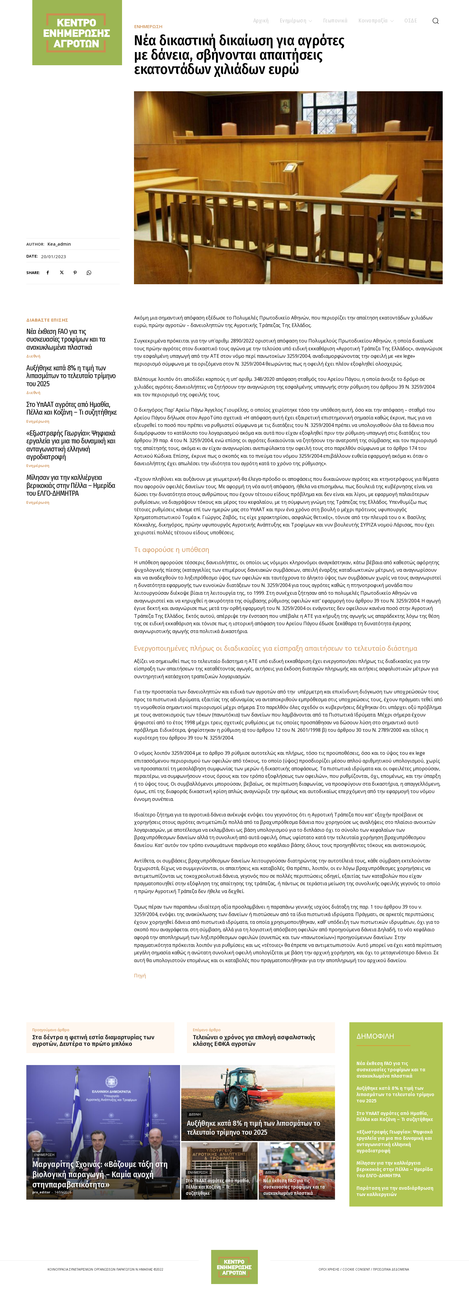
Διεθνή (33, 356)
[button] (435, 20)
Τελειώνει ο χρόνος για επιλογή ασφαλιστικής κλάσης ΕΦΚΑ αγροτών (254, 1040)
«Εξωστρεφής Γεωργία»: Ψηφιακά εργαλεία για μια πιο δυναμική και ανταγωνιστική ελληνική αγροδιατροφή (70, 445)
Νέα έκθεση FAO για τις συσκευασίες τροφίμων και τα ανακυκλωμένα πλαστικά (65, 339)
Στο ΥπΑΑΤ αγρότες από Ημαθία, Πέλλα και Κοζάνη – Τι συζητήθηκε (71, 408)
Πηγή (140, 975)
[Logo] (234, 1267)
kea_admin (59, 244)
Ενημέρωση (38, 421)
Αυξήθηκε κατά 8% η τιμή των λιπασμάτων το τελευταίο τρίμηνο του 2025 (70, 376)
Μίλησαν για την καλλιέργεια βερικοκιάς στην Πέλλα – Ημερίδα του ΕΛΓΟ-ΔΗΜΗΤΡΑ (70, 485)
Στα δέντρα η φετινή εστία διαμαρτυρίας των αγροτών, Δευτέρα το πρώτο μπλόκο (93, 1040)
